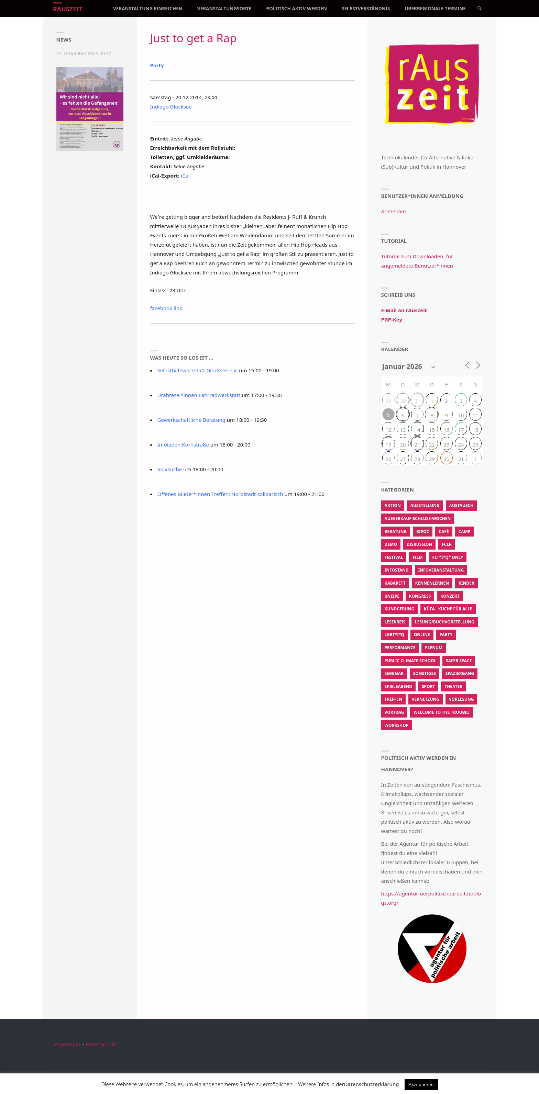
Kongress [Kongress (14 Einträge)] (420, 596)
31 (417, 400)
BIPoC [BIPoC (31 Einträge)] (422, 531)
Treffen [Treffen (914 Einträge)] (393, 699)
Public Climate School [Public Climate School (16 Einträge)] (411, 661)
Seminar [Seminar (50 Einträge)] (394, 673)
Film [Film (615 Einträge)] (417, 557)
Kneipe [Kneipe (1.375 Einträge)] (392, 596)
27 (403, 458)
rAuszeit (67, 9)
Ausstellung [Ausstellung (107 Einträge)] (425, 505)
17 (461, 429)
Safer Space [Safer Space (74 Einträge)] (459, 661)
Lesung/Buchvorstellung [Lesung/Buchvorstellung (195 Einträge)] (444, 622)
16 (446, 429)
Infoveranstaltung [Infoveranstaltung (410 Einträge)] (441, 570)
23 (446, 444)
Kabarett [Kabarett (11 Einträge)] (395, 583)
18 (475, 429)
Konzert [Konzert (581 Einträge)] (449, 596)
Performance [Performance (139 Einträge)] (400, 648)
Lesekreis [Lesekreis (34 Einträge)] (395, 622)
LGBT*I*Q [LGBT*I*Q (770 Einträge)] (394, 635)
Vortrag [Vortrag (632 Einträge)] (394, 712)
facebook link (166, 308)
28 (417, 458)
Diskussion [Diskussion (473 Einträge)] (419, 544)
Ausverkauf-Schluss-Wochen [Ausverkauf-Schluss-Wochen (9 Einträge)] (418, 518)
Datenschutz (101, 1044)
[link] (479, 8)
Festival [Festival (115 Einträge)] (394, 557)
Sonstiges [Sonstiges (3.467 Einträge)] (424, 673)
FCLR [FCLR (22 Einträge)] (447, 544)
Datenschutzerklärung (371, 1084)
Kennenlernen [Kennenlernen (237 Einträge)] (432, 583)
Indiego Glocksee (171, 106)
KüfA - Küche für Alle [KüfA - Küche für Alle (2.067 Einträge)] (448, 609)
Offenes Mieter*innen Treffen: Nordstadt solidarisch (220, 493)
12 (388, 429)
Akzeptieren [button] (421, 1084)
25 (475, 444)
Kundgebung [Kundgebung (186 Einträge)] (400, 609)
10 (461, 415)
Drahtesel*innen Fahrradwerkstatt (199, 395)
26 (388, 458)
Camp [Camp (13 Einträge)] (464, 531)
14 (417, 429)
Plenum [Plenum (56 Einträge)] (433, 648)
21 (417, 444)
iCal (185, 175)
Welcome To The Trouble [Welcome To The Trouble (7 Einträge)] (442, 712)
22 (432, 444)
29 (388, 400)
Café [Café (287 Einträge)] (444, 531)
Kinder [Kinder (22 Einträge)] (466, 583)
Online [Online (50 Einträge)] (422, 635)
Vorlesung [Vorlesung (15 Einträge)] (461, 699)
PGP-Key (391, 319)
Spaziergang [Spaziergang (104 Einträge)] (460, 673)
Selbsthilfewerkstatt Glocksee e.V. (197, 370)
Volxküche (169, 469)
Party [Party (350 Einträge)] (446, 635)
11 (475, 415)
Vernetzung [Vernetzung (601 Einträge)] (425, 699)
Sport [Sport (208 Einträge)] (428, 686)
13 (403, 429)
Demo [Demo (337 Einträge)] (391, 544)
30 (403, 400)
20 (403, 444)
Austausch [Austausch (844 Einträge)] (461, 505)
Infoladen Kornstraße (183, 444)
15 (432, 429)
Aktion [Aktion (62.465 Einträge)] (393, 505)
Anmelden (393, 211)
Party (157, 65)
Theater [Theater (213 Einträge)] (453, 686)
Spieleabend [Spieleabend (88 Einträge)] (398, 686)
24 (461, 444)
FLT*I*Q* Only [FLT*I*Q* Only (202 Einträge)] (447, 557)
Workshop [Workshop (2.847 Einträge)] (397, 725)
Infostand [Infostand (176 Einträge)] (397, 570)
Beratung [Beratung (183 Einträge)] (396, 531)
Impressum (66, 1044)
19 (388, 444)
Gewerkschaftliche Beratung (191, 419)
